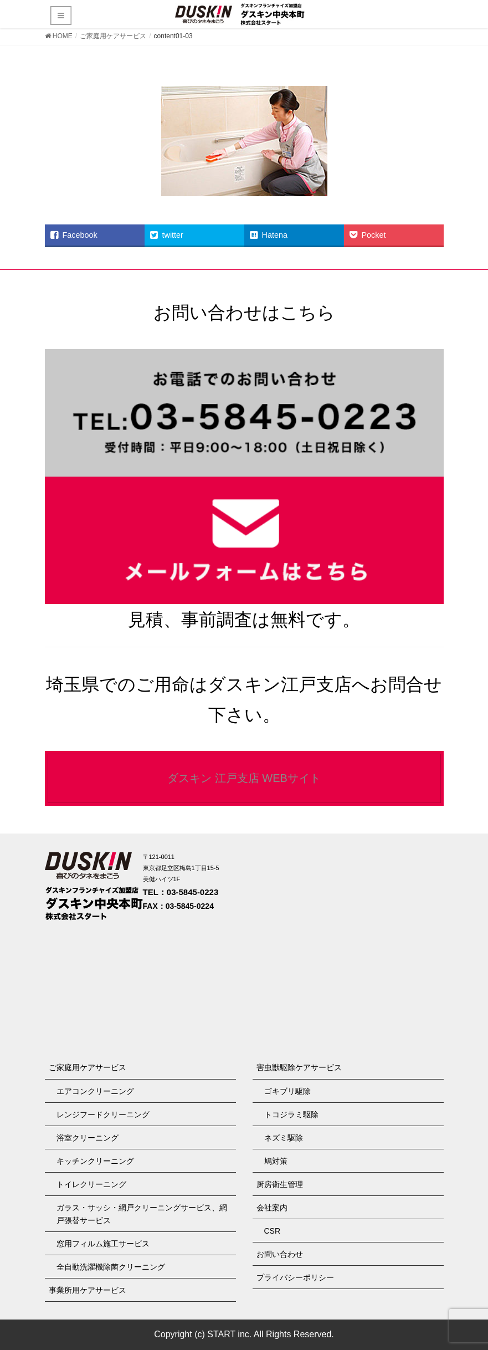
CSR (272, 1230)
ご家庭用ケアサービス (87, 1067)
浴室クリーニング (87, 1137)
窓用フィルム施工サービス (103, 1243)
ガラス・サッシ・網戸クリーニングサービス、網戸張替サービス (141, 1214)
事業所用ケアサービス (87, 1290)
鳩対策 (275, 1161)
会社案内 (271, 1207)
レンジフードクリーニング (103, 1114)
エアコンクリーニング (95, 1091)
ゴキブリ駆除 (287, 1091)
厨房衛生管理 (279, 1184)
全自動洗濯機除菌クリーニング (110, 1266)
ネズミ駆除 (283, 1137)
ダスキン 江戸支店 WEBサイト (244, 778)
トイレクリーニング (91, 1184)
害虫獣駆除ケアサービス (299, 1067)
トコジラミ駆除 (291, 1114)
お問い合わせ (279, 1254)
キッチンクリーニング (95, 1161)
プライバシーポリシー (295, 1277)
